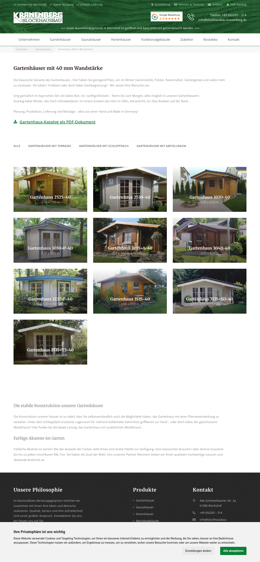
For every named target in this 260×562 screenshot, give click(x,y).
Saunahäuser (91, 39)
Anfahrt (215, 4)
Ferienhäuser (121, 39)
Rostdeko (210, 39)
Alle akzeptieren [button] (233, 550)
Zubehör (186, 39)
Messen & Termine (189, 4)
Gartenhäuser (60, 39)
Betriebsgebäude (147, 521)
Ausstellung (161, 4)
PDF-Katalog (236, 4)
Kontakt (233, 39)
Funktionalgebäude (155, 39)
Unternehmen (29, 39)
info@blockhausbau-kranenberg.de (222, 20)
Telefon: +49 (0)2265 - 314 (228, 15)
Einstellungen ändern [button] (198, 550)
